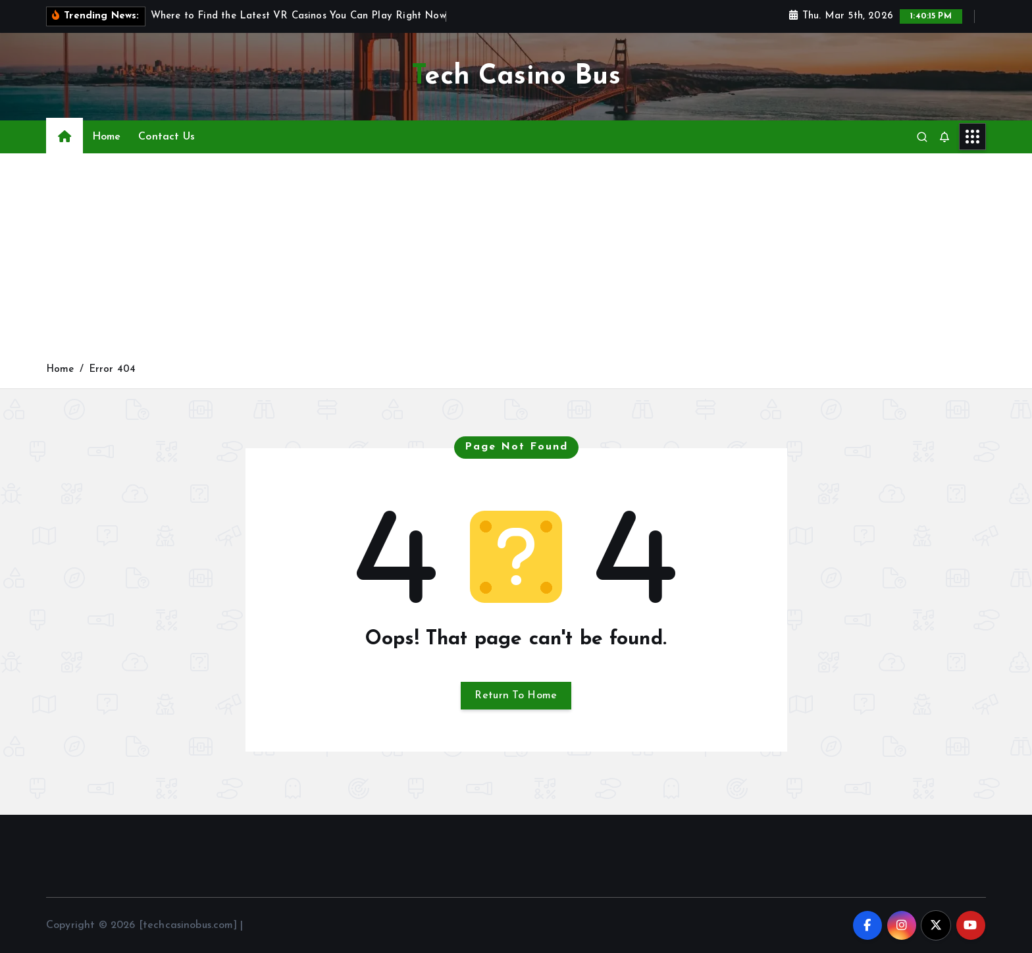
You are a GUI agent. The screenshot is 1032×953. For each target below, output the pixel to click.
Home (106, 137)
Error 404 (112, 369)
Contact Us (166, 137)
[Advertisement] (516, 262)
